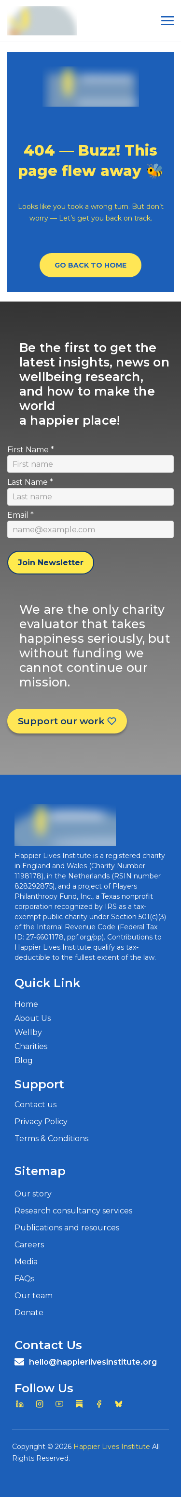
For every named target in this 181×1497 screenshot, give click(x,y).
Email (20, 515)
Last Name (30, 482)
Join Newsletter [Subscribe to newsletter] (51, 562)
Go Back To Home (90, 265)
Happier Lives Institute (111, 1446)
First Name (30, 449)
